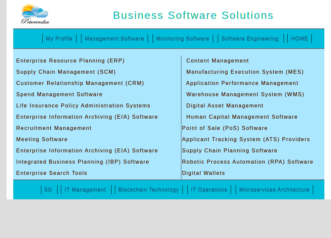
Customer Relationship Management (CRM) (80, 83)
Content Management (216, 60)
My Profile (59, 38)
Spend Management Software (59, 94)
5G (49, 189)
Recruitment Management (54, 128)
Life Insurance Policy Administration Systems (83, 105)
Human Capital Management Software (241, 117)
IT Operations (209, 189)
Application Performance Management (241, 83)
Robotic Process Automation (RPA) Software (247, 162)
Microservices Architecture (274, 189)
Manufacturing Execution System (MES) (244, 72)
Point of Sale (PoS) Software (225, 128)
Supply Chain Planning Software (230, 150)
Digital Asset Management (223, 105)
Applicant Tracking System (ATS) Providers (246, 139)
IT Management (86, 189)
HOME (299, 38)
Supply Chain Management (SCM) (66, 72)
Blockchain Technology (148, 189)
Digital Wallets (203, 173)
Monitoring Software (183, 38)
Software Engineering (250, 38)
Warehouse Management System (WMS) (244, 94)
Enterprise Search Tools (52, 173)
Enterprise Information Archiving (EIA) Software (87, 117)
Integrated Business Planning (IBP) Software (83, 162)
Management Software (114, 38)
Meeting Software (42, 139)
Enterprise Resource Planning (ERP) (70, 60)
